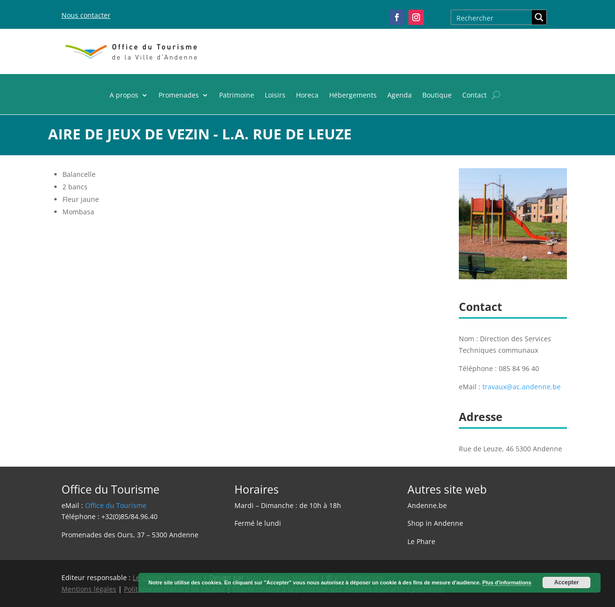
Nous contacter (86, 15)
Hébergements (353, 95)
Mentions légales (89, 589)
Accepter (566, 582)
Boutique (437, 95)
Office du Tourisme (116, 505)
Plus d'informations (506, 582)
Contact (474, 95)
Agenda (399, 95)
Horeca (307, 95)
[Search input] (492, 17)
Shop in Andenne (435, 523)
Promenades (179, 95)
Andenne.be (427, 505)
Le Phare (421, 541)
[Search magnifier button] (539, 17)
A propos (124, 95)
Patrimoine (236, 95)
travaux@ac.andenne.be (521, 386)
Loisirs (275, 95)
